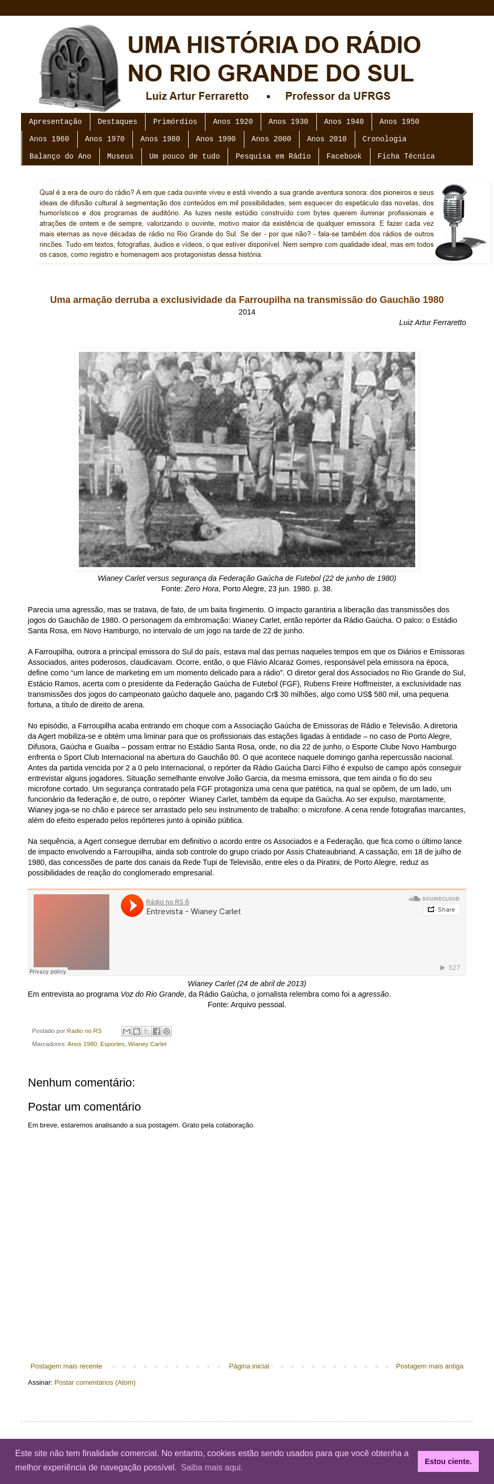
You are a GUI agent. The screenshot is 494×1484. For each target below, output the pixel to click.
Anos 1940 (344, 122)
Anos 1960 (49, 139)
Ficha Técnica (406, 156)
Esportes (112, 1043)
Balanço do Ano (60, 156)
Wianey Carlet (147, 1043)
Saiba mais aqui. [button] (212, 1467)
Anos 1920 (233, 122)
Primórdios (175, 122)
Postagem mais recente (66, 1366)
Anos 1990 (216, 139)
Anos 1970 (105, 139)
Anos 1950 (399, 122)
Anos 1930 (288, 122)
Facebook (344, 156)
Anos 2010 (327, 139)
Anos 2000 (272, 139)
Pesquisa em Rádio (273, 156)
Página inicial (249, 1366)
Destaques (118, 122)
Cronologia (385, 139)
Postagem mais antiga (430, 1366)
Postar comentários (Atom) (95, 1382)
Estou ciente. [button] (448, 1461)
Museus (120, 156)
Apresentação (55, 122)
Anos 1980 (160, 139)
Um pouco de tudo (184, 156)
